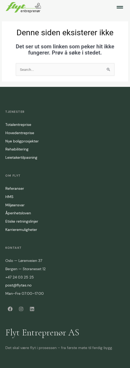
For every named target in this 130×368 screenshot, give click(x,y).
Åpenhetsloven (18, 213)
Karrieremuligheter (21, 229)
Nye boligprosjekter (22, 141)
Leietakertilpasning (21, 157)
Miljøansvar (15, 205)
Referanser (14, 188)
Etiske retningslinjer (21, 221)
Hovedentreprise (19, 132)
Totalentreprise (18, 124)
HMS (9, 196)
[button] (120, 7)
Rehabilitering (17, 149)
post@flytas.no (18, 285)
